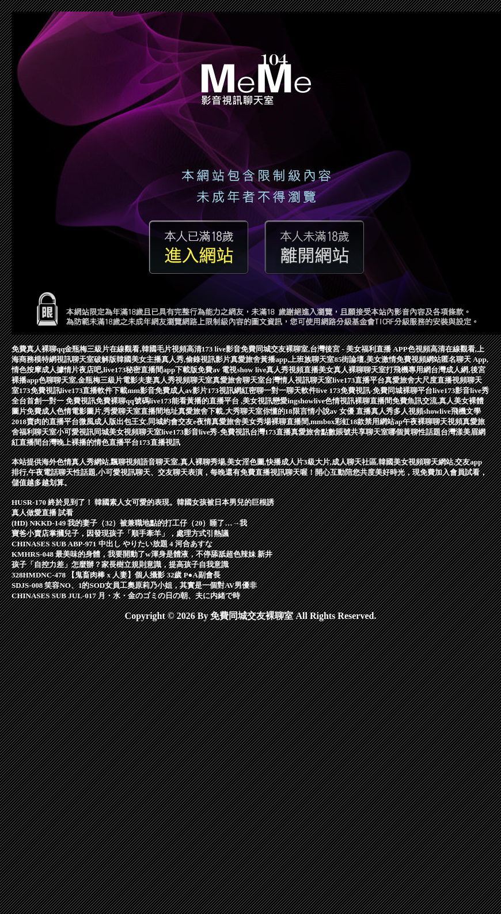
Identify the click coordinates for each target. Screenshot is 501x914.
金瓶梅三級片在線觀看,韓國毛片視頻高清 (132, 349)
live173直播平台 (358, 380)
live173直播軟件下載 (94, 390)
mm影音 (141, 390)
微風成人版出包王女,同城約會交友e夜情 (145, 421)
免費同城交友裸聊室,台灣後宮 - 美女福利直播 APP (324, 349)
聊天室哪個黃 (388, 432)
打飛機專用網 (408, 369)
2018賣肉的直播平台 (45, 421)
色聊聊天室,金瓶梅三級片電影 (88, 380)
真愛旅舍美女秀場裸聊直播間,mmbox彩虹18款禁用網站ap (307, 421)
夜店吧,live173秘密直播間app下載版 (138, 369)
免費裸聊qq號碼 (122, 400)
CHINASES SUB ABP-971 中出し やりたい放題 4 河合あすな (112, 543)
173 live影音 (221, 349)
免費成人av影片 (181, 390)
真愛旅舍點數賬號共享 (328, 432)
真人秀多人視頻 (397, 411)
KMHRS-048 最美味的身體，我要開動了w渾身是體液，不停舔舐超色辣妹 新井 (142, 554)
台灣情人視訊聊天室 (298, 380)
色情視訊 (340, 400)
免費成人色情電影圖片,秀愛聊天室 (83, 411)
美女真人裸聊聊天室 (352, 369)
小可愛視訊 (75, 432)
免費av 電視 (217, 369)
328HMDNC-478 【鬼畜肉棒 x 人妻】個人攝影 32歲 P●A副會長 (116, 575)
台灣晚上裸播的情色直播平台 (90, 442)
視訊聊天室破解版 (86, 359)
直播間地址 (159, 411)
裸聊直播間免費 (381, 400)
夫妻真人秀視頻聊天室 (175, 380)
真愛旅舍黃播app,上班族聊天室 (282, 359)
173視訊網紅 (228, 390)
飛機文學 (466, 411)
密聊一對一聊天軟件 (282, 390)
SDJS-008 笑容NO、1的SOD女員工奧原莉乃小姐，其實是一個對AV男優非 (134, 585)
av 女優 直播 (350, 411)
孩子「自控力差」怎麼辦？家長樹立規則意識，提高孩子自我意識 (120, 564)
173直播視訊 (159, 442)
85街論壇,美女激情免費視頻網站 (387, 359)
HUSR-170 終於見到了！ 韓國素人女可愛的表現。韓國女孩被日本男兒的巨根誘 (143, 502)
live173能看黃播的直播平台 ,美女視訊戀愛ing (223, 400)
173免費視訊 (39, 390)
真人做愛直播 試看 (42, 512)
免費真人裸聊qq (38, 349)
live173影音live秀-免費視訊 (205, 432)
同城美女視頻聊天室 (127, 432)
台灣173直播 (270, 432)
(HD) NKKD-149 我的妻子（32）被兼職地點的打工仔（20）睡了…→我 (130, 523)
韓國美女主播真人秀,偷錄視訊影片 (173, 359)
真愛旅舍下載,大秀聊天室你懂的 (231, 411)
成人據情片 (60, 369)
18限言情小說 (307, 411)
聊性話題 (426, 432)
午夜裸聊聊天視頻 (432, 421)
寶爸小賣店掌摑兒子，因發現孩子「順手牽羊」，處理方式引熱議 (120, 533)
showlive (311, 400)
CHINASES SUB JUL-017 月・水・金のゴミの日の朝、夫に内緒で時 (126, 595)
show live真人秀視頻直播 (277, 369)
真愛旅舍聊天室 (238, 380)
